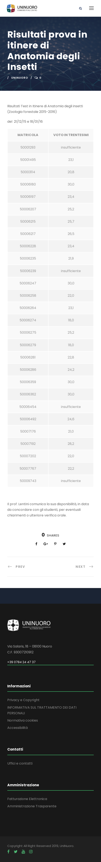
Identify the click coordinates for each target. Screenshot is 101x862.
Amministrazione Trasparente (31, 806)
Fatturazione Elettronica (27, 798)
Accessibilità (17, 727)
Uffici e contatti (19, 763)
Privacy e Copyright (23, 700)
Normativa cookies (22, 720)
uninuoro (19, 78)
